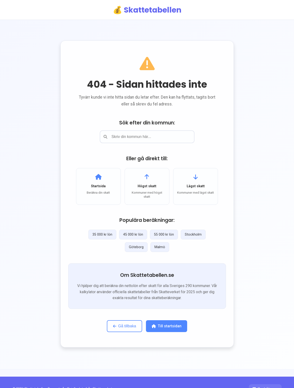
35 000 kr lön (102, 235)
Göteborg (136, 247)
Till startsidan (166, 326)
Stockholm (193, 235)
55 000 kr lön (164, 235)
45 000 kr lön (133, 235)
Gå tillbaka (124, 326)
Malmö (159, 247)
